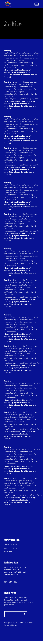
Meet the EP (9, 552)
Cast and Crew (10, 548)
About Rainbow (10, 545)
